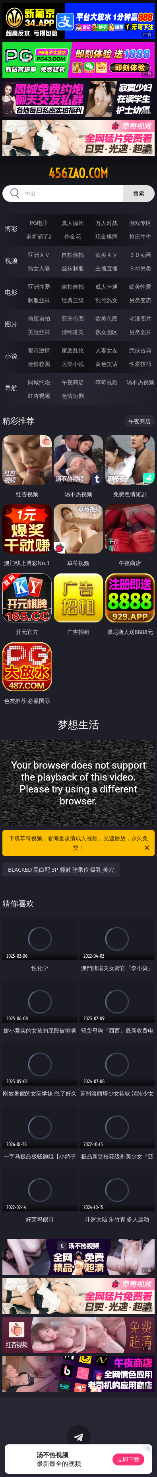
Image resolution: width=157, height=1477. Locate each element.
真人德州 (73, 223)
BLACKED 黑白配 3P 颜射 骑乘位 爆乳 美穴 (61, 869)
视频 (11, 260)
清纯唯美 (73, 332)
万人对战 (106, 223)
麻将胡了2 (39, 236)
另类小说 (73, 364)
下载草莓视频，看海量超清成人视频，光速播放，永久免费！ (80, 843)
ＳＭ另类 (140, 268)
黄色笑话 (106, 364)
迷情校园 (39, 364)
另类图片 (140, 332)
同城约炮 (39, 382)
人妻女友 (106, 350)
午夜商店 (73, 382)
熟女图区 (106, 332)
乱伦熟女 (106, 300)
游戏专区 (140, 223)
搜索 (138, 193)
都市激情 (39, 350)
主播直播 (106, 268)
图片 (11, 324)
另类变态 (140, 300)
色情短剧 (73, 395)
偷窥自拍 (39, 318)
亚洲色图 (73, 318)
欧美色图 (106, 318)
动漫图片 (140, 318)
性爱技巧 (140, 364)
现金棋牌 (106, 236)
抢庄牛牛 (140, 236)
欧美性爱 (140, 286)
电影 (11, 292)
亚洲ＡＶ (39, 254)
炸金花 (72, 236)
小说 (11, 356)
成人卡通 (106, 286)
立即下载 (128, 1459)
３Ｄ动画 (140, 254)
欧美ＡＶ (106, 254)
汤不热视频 (140, 382)
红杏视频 (39, 395)
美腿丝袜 (39, 332)
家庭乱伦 (73, 350)
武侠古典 (140, 350)
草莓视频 (106, 382)
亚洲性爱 (39, 286)
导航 (11, 387)
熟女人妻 (39, 268)
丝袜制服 (73, 268)
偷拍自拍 (73, 286)
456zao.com (78, 173)
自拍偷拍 (73, 254)
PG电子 (38, 223)
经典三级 (73, 300)
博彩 (11, 228)
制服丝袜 (39, 300)
